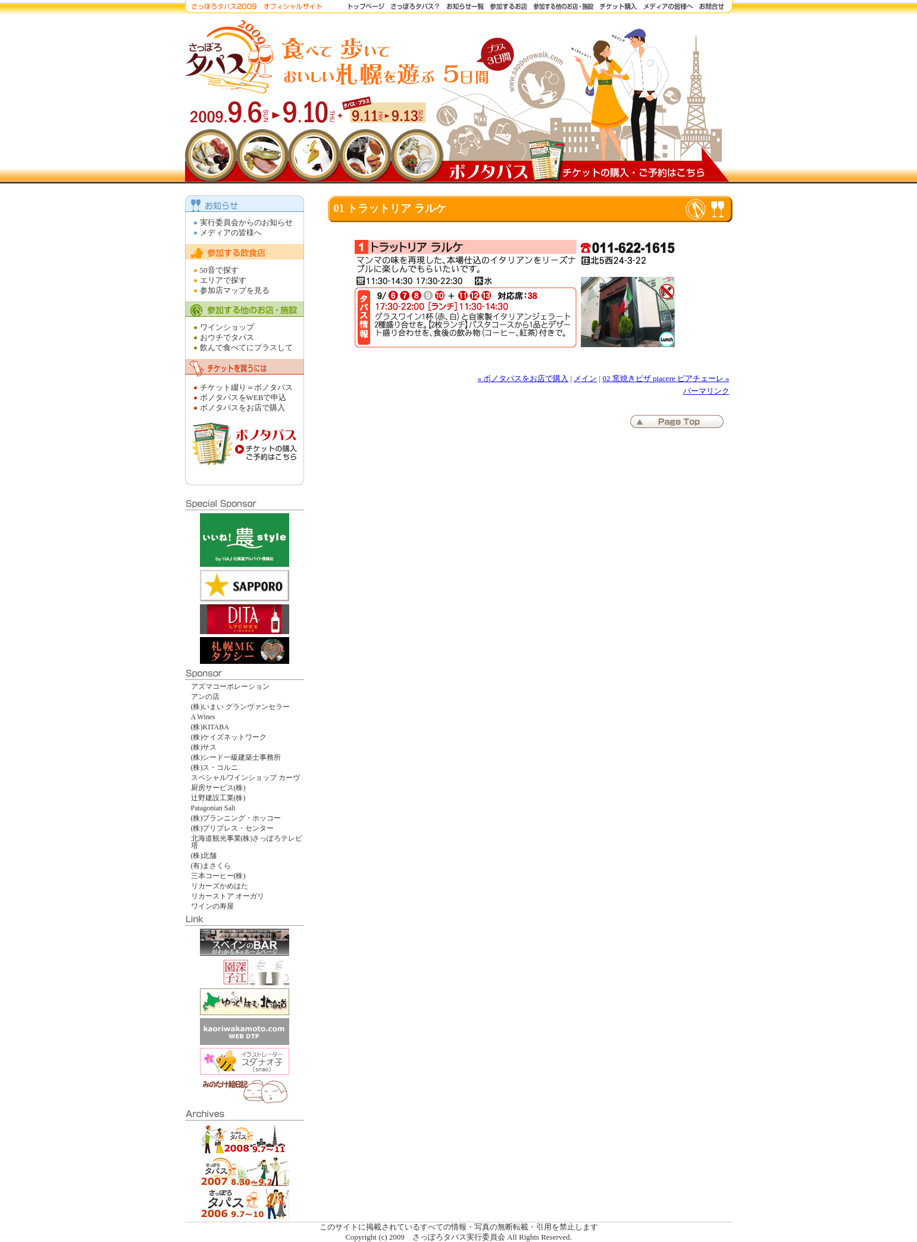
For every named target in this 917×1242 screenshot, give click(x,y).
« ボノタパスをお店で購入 (523, 378)
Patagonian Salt (213, 808)
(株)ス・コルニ (215, 767)
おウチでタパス (227, 337)
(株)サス (204, 747)
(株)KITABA (210, 727)
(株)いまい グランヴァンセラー (240, 707)
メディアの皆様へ (231, 232)
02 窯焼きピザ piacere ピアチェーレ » (665, 378)
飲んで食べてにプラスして (246, 347)
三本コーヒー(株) (218, 876)
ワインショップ (227, 327)
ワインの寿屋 (212, 906)
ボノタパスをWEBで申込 (243, 397)
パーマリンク (706, 390)
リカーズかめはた (219, 886)
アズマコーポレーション (230, 686)
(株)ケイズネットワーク (229, 737)
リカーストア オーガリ (227, 896)
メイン (585, 378)
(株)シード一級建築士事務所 (236, 757)
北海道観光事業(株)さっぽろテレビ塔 (247, 842)
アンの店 (205, 696)
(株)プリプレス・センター (232, 828)
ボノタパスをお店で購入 (242, 407)
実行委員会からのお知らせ (246, 222)
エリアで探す (223, 280)
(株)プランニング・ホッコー (236, 818)
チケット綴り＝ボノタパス (246, 387)
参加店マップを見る (235, 290)
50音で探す (219, 270)
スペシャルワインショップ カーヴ (245, 777)
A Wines (203, 717)
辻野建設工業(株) (218, 798)
